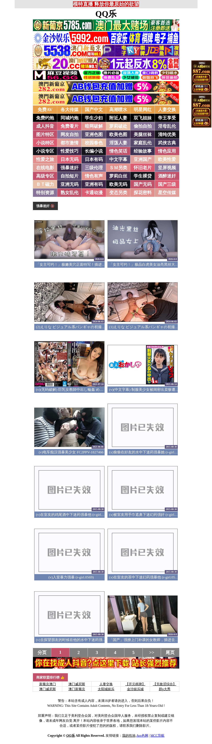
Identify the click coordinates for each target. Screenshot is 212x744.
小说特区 (45, 142)
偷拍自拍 (143, 126)
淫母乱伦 (167, 126)
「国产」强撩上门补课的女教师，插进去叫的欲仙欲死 (153, 640)
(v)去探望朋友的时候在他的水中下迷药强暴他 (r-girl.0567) (82, 640)
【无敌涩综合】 (164, 684)
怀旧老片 (143, 167)
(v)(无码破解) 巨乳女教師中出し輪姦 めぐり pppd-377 (79, 389)
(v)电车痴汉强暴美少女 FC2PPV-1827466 (71, 452)
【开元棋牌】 (135, 684)
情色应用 (167, 151)
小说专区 (45, 151)
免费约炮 (45, 117)
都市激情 (69, 142)
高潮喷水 (118, 109)
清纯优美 (167, 134)
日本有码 (94, 159)
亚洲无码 (69, 184)
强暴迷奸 (69, 167)
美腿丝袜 (143, 134)
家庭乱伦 (143, 142)
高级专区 (45, 176)
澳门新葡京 (77, 689)
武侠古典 (167, 142)
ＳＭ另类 (118, 167)
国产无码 (143, 184)
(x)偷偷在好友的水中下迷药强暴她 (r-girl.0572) (146, 452)
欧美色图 (118, 134)
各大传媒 (69, 109)
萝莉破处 (118, 126)
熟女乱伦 (69, 192)
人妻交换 (167, 109)
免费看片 (69, 126)
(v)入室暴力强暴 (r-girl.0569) (71, 577)
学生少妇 (94, 117)
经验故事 (143, 151)
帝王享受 (167, 117)
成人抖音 (45, 126)
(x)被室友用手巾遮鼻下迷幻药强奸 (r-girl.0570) (146, 514)
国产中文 (94, 109)
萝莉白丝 (118, 176)
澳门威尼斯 (77, 684)
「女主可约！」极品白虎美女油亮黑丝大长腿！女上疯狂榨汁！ (160, 264)
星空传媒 (167, 192)
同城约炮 (69, 117)
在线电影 (45, 167)
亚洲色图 (94, 134)
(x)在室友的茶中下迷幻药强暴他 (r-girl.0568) (144, 577)
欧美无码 (118, 184)
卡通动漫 (94, 192)
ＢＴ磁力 (45, 184)
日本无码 (69, 159)
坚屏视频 (167, 167)
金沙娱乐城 (135, 689)
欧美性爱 (167, 159)
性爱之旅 (45, 159)
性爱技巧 (69, 151)
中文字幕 (118, 159)
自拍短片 (69, 176)
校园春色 (94, 142)
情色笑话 (118, 151)
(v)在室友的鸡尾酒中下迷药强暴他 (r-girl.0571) (73, 514)
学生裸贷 (143, 176)
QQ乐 (106, 13)
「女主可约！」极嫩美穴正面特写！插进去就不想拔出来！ (83, 264)
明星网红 (143, 109)
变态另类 (118, 192)
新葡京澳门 (47, 684)
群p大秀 (164, 689)
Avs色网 (142, 735)
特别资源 (45, 192)
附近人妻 (118, 117)
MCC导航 (157, 735)
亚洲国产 (143, 159)
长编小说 (94, 151)
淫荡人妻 (118, 142)
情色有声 (94, 176)
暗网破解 (94, 126)
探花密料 (143, 192)
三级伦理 (94, 167)
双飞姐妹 (143, 117)
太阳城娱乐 (106, 689)
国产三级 (167, 184)
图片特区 (45, 134)
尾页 (170, 652)
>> (151, 652)
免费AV (45, 109)
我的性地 (129, 735)
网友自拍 (69, 134)
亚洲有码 (94, 184)
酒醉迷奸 (167, 176)
